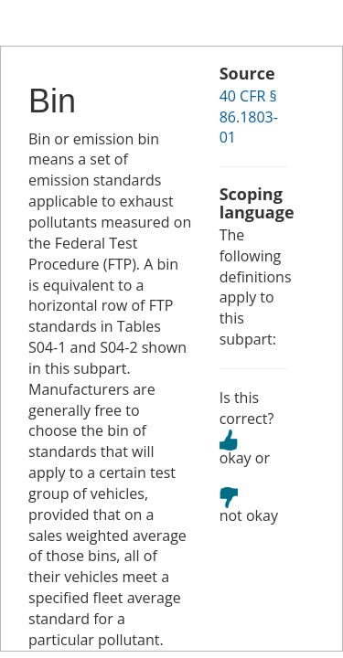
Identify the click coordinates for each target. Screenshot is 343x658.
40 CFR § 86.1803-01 (249, 117)
